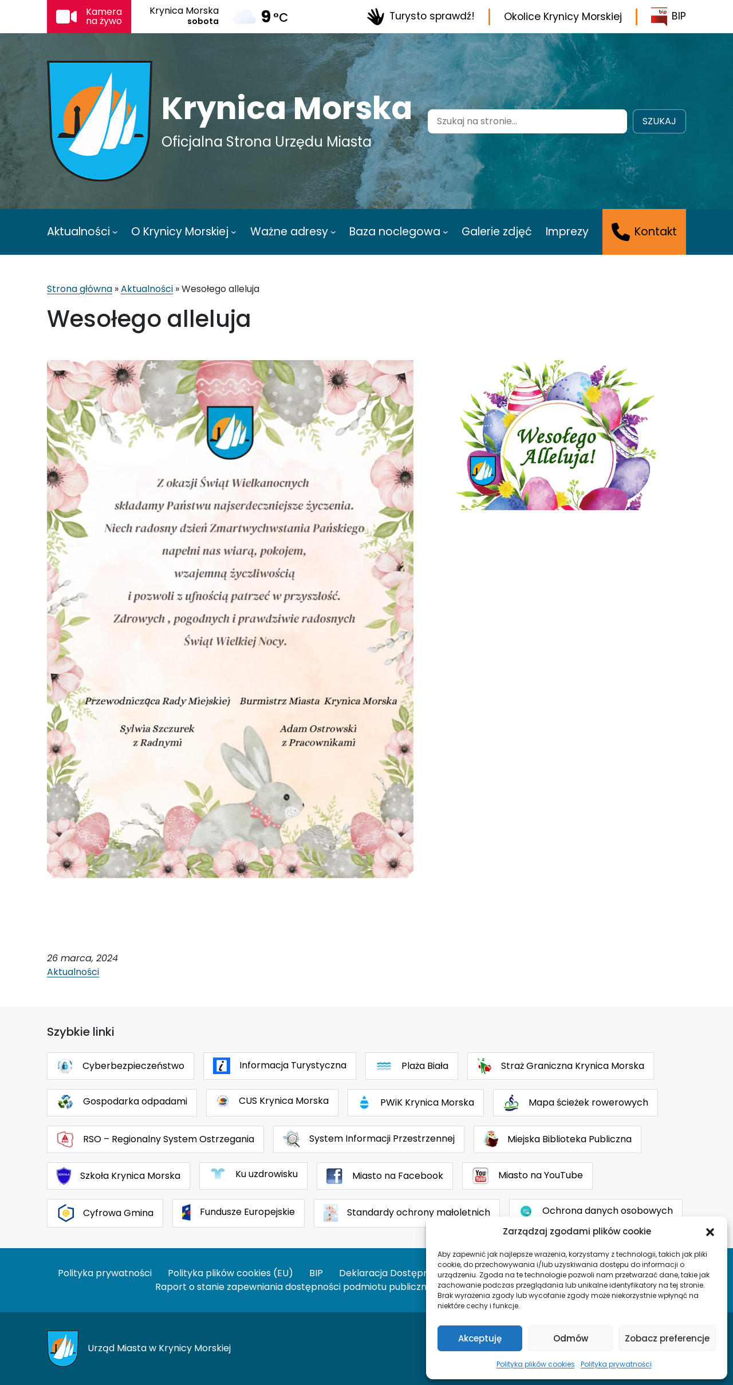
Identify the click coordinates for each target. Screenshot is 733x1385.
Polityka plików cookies (535, 1364)
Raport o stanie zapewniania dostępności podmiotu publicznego (299, 1286)
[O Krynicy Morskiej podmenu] (234, 232)
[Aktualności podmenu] (115, 232)
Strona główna (79, 288)
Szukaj (659, 121)
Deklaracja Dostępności (393, 1273)
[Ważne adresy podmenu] (333, 232)
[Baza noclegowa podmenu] (445, 232)
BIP (668, 16)
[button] (710, 1231)
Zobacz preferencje (667, 1338)
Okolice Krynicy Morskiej (563, 16)
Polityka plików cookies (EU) (230, 1273)
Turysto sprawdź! (420, 16)
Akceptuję (480, 1338)
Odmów (570, 1338)
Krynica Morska (286, 108)
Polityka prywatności (616, 1364)
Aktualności (147, 288)
